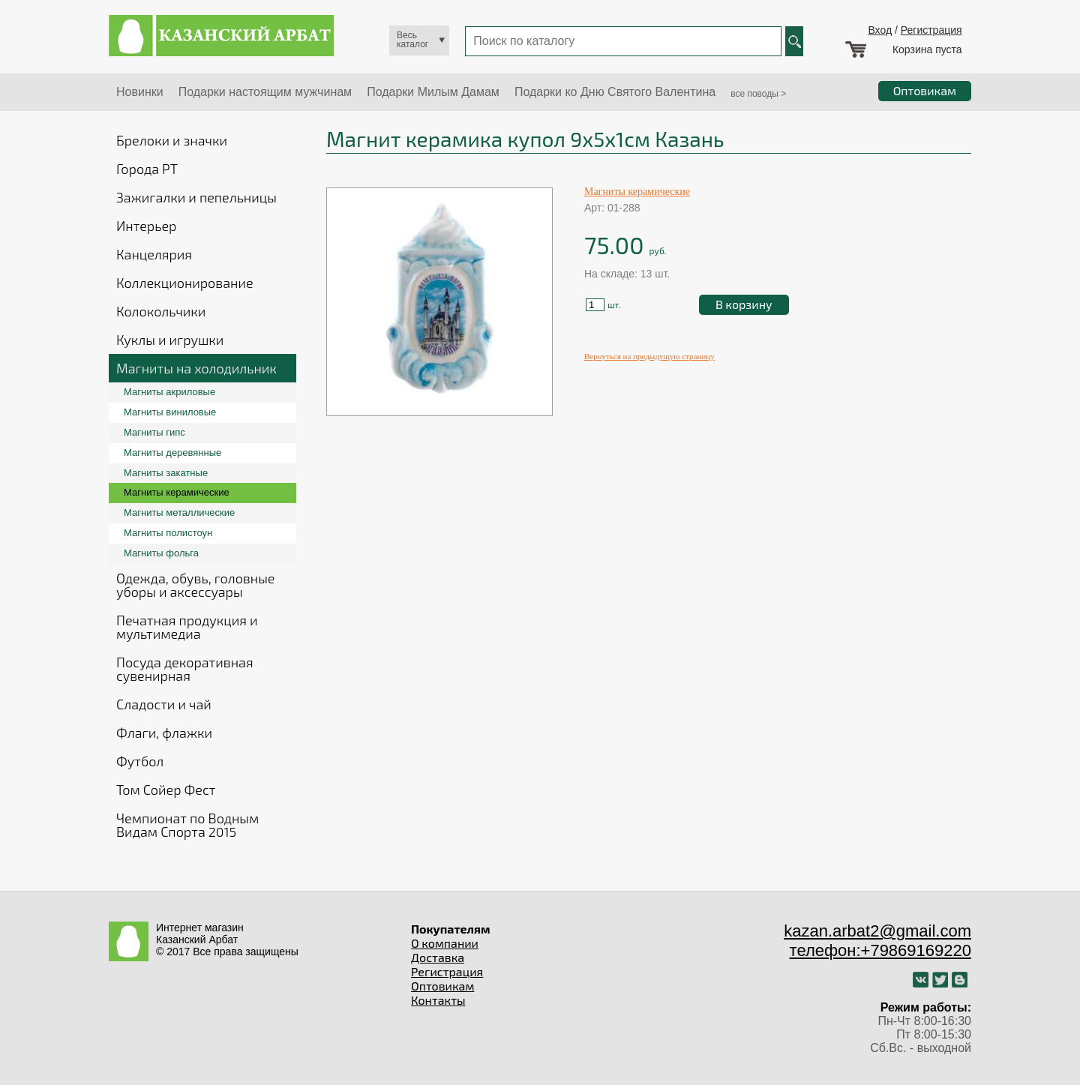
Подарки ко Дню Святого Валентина (615, 91)
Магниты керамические (637, 191)
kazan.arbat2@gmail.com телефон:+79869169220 (877, 941)
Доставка (437, 957)
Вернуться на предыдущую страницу (649, 356)
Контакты (438, 1000)
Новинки (140, 91)
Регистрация (931, 30)
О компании (444, 943)
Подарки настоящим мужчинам (265, 91)
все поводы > (758, 93)
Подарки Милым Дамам (433, 91)
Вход (880, 30)
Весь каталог (412, 39)
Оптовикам (442, 986)
